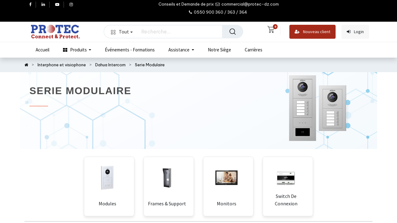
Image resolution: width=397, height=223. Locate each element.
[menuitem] (42, 50)
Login (355, 31)
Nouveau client (312, 31)
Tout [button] (122, 31)
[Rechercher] (232, 31)
